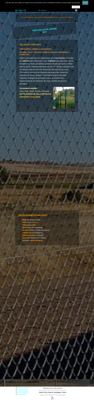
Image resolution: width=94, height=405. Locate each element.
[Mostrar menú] (76, 10)
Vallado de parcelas (23, 391)
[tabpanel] (20, 10)
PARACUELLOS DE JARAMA (22, 29)
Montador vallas (22, 394)
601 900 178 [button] (20, 10)
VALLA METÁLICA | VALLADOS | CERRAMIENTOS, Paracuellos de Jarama (47, 17)
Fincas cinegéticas (23, 389)
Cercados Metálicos (23, 392)
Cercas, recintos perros (24, 387)
